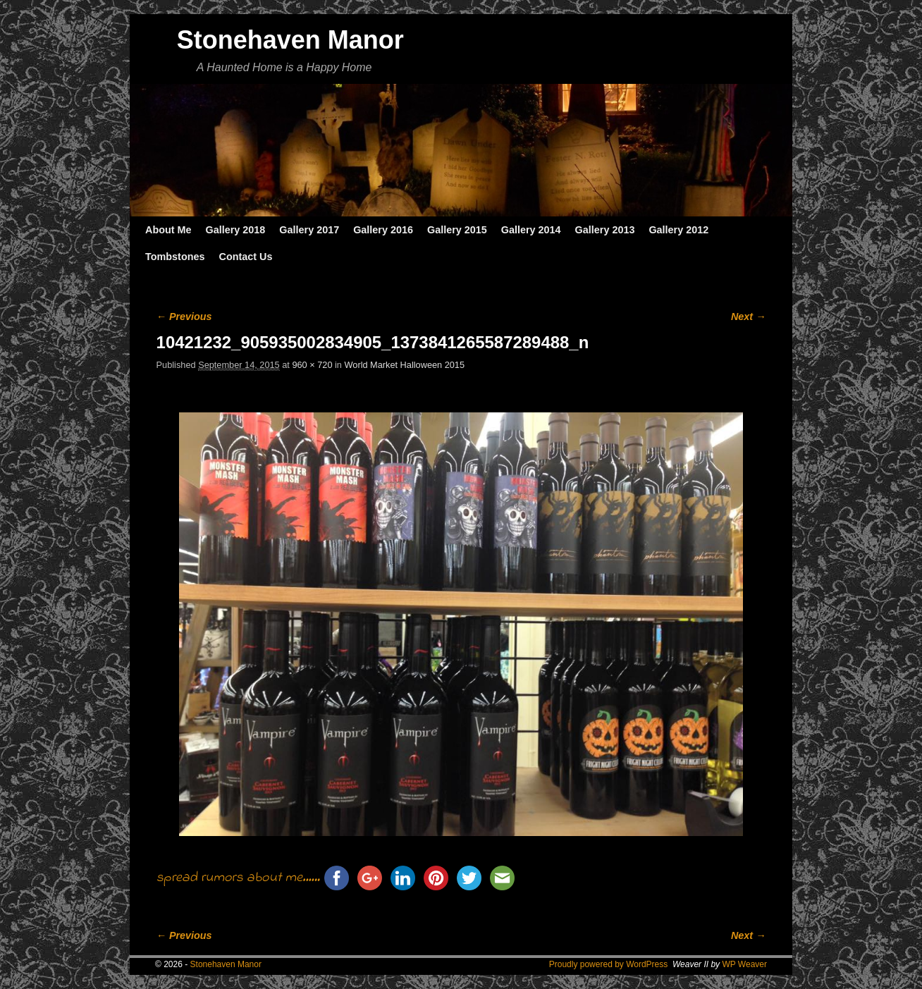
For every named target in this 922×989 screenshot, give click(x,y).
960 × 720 (312, 365)
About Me (168, 229)
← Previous (184, 316)
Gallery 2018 (236, 229)
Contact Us (245, 256)
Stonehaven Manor (290, 39)
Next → (748, 316)
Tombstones (174, 256)
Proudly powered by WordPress (608, 964)
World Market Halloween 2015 (405, 365)
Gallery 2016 (383, 229)
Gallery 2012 (678, 229)
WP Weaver (744, 964)
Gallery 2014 (531, 229)
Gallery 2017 (309, 229)
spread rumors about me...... (238, 878)
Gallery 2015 (457, 229)
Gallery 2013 (605, 229)
